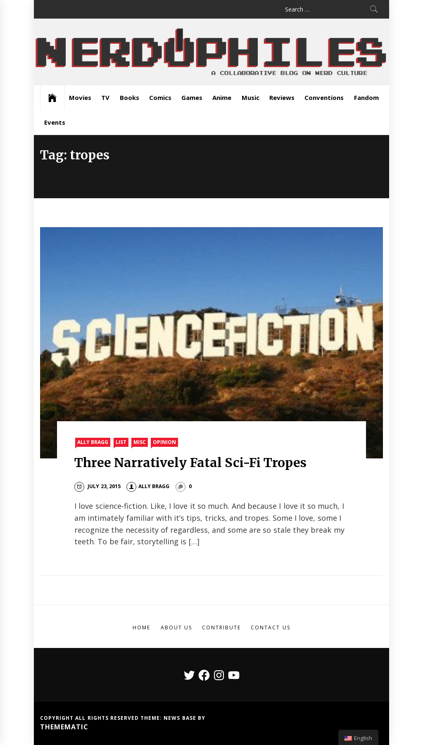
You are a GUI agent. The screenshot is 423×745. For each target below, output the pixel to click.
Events (54, 122)
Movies (80, 97)
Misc (139, 442)
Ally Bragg (92, 442)
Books (129, 97)
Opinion (164, 442)
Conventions (324, 97)
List (121, 442)
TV (105, 97)
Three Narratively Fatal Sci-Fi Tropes (190, 462)
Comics (160, 97)
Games (191, 97)
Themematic (64, 726)
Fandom (366, 97)
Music (250, 97)
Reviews (282, 97)
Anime (221, 97)
